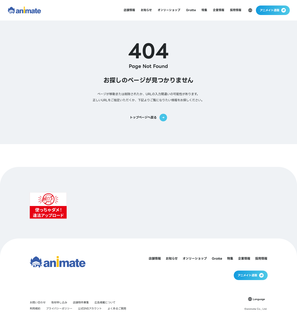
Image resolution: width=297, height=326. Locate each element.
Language (259, 299)
